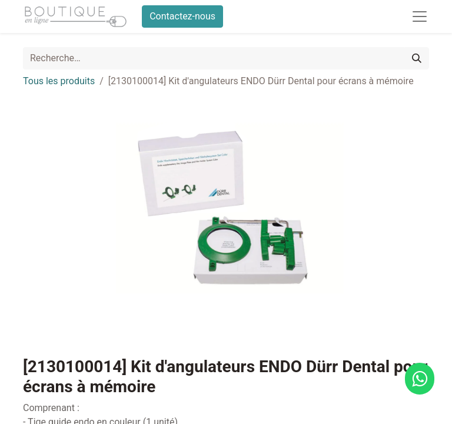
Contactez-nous (182, 16)
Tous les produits (59, 81)
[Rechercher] (416, 58)
